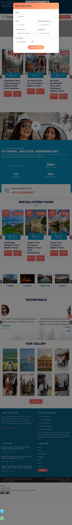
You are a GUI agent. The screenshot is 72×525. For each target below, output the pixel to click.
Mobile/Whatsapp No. (44, 21)
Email (17, 21)
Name (17, 12)
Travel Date (19, 38)
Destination (41, 29)
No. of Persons (20, 29)
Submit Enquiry (36, 47)
